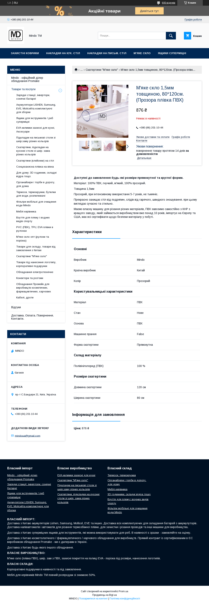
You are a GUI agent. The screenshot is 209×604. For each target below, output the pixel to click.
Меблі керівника (26, 211)
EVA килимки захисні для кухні (76, 475)
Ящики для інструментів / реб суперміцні (34, 120)
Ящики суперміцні (172, 53)
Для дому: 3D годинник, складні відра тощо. (36, 174)
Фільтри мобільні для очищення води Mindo (36, 203)
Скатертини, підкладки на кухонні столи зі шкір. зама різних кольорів (33, 151)
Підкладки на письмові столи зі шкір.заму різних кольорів (36, 139)
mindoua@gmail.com (27, 435)
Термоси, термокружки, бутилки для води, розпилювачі (36, 194)
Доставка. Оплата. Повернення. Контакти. (32, 317)
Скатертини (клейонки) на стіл (35, 160)
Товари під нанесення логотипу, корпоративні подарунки (36, 264)
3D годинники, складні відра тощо (129, 494)
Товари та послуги (23, 89)
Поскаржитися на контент (93, 598)
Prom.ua (123, 591)
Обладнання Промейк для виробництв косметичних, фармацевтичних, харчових (33, 288)
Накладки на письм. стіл (106, 53)
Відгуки (16, 307)
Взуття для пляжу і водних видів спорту (33, 219)
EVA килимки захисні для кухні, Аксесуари (35, 129)
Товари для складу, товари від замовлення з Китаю (36, 248)
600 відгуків (168, 2)
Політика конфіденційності (125, 598)
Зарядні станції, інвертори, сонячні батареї (33, 97)
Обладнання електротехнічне (34, 272)
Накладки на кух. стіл (63, 53)
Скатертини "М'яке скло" (102, 69)
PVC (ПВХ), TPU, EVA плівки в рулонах (34, 229)
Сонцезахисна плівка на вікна (35, 166)
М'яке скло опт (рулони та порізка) (32, 238)
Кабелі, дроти (24, 297)
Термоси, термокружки (122, 475)
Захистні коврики (25, 53)
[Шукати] (171, 35)
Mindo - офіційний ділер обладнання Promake (27, 79)
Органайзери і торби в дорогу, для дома (35, 184)
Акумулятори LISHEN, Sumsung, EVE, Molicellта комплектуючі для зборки (36, 108)
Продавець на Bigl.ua (104, 595)
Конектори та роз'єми (29, 278)
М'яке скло (142, 53)
